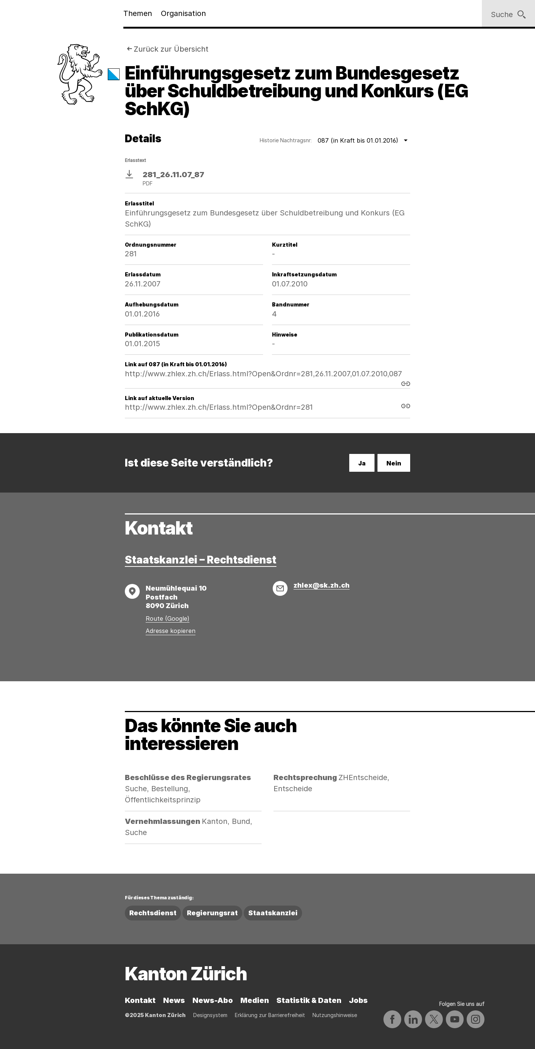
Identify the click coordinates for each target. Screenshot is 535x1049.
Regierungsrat (212, 913)
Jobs (358, 1000)
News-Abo (212, 1000)
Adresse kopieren (170, 630)
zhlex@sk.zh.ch (322, 585)
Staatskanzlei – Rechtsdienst (200, 559)
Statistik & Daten (308, 1000)
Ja (362, 463)
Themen (137, 13)
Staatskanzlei (273, 913)
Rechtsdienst (152, 913)
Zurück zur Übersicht (171, 49)
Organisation (183, 13)
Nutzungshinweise (334, 1015)
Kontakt (140, 1000)
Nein (393, 463)
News (174, 1000)
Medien (254, 1000)
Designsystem (210, 1015)
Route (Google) (167, 618)
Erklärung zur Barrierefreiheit (270, 1015)
